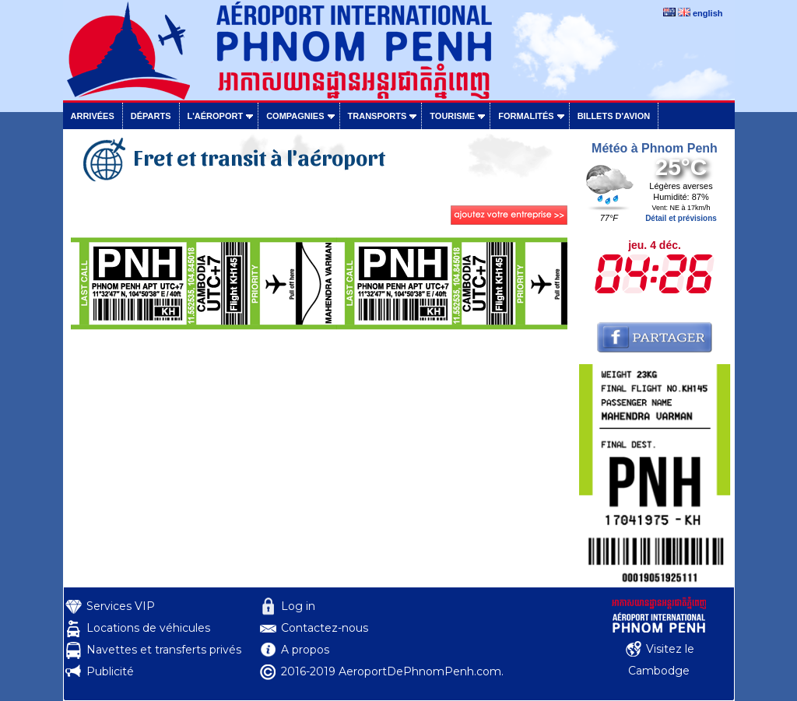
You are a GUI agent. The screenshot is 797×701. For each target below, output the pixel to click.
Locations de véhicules (148, 628)
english (708, 13)
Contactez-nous (324, 628)
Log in (298, 606)
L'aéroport (216, 116)
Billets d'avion (614, 116)
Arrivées (92, 116)
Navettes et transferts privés (163, 650)
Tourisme (452, 116)
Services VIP (120, 606)
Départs (151, 116)
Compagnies (295, 116)
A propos (305, 650)
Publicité (110, 671)
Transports (377, 116)
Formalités (526, 116)
